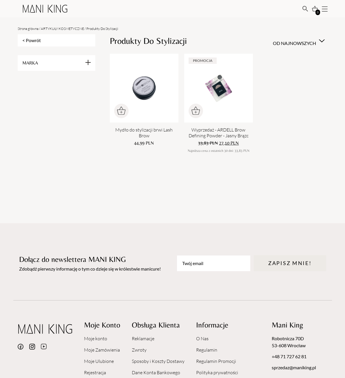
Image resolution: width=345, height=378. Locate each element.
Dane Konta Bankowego (156, 372)
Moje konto (95, 338)
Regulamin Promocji (216, 361)
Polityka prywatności (217, 372)
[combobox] (298, 41)
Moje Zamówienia (102, 350)
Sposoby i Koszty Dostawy (158, 361)
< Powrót (31, 40)
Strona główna (28, 28)
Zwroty (139, 350)
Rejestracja (95, 372)
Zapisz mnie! (289, 263)
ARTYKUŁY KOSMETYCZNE (62, 28)
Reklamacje (143, 338)
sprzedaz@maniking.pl (294, 367)
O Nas (202, 338)
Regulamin (206, 350)
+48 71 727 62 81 (289, 356)
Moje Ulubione (99, 361)
